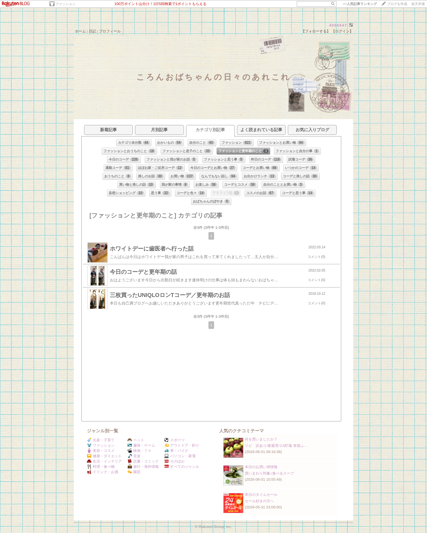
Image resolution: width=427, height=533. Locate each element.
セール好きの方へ (259, 501)
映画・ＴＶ (139, 451)
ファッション (65, 4)
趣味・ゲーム (141, 445)
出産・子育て (101, 440)
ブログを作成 (397, 4)
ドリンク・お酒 (102, 472)
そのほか (174, 461)
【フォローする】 (315, 31)
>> (360, 4)
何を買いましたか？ (261, 439)
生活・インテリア (104, 461)
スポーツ (174, 440)
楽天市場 (418, 4)
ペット (135, 440)
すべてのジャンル (181, 466)
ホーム (80, 31)
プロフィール (110, 31)
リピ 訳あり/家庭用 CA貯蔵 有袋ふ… (276, 446)
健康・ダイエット (104, 456)
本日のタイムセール (261, 494)
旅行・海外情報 (143, 466)
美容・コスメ (101, 451)
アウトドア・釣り (181, 445)
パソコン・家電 (180, 456)
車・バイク (176, 451)
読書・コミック (143, 461)
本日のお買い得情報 (261, 467)
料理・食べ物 (101, 466)
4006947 (338, 25)
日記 (92, 31)
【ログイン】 (342, 31)
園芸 (134, 472)
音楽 (134, 456)
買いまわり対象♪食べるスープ (269, 473)
